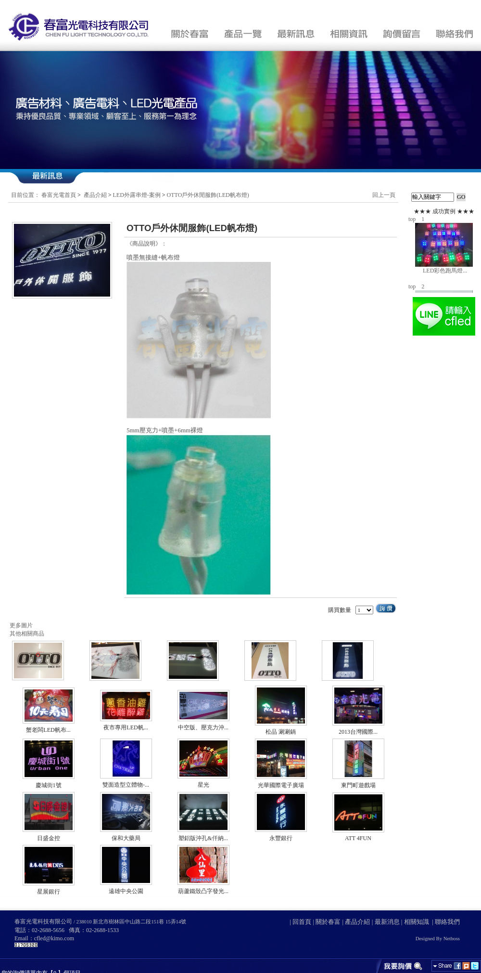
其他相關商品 (27, 633)
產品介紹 (95, 195)
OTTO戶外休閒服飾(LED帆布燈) (208, 195)
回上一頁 (383, 195)
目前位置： (25, 195)
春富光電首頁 (58, 195)
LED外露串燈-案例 (137, 195)
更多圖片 (21, 625)
